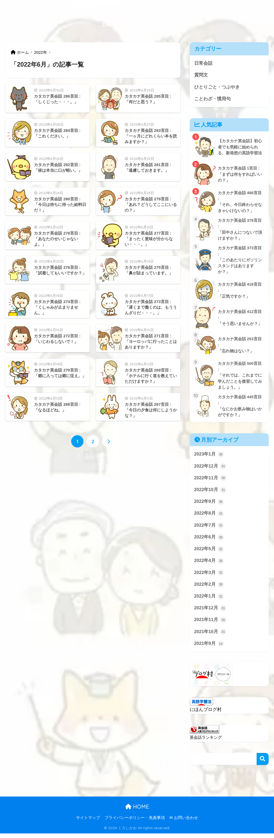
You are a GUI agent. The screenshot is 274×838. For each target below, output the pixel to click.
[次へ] (108, 441)
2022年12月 (210, 469)
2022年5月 (209, 552)
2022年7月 (209, 528)
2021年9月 (209, 648)
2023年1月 (209, 457)
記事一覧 (110, 24)
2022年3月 (209, 576)
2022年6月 (209, 540)
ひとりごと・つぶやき (195, 8)
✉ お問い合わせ (183, 822)
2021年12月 (210, 612)
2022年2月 (209, 588)
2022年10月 (210, 492)
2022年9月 (209, 505)
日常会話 (144, 8)
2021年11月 (210, 624)
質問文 (163, 8)
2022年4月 (209, 564)
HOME (137, 811)
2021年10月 (210, 636)
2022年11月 (210, 481)
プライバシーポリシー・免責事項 (135, 822)
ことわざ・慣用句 (236, 8)
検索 (263, 763)
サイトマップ (88, 822)
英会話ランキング (206, 742)
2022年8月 (209, 517)
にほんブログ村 (206, 714)
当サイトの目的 (116, 8)
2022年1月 (209, 600)
